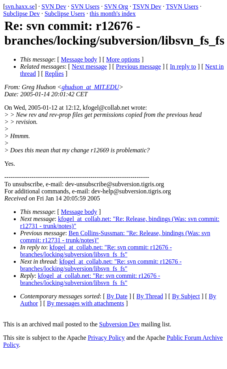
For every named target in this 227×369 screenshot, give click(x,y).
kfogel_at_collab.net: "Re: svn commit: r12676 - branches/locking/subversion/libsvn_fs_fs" (96, 251)
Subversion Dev (119, 324)
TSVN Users (182, 6)
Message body (79, 59)
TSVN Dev (147, 6)
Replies (54, 73)
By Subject (186, 296)
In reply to (183, 66)
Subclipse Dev (21, 13)
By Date (117, 296)
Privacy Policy (106, 337)
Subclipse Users (65, 13)
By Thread (149, 296)
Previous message (138, 66)
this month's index (113, 13)
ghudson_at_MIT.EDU (90, 87)
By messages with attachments (85, 303)
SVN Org (116, 6)
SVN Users (85, 6)
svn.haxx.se (20, 6)
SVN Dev (53, 6)
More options (123, 59)
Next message (89, 66)
